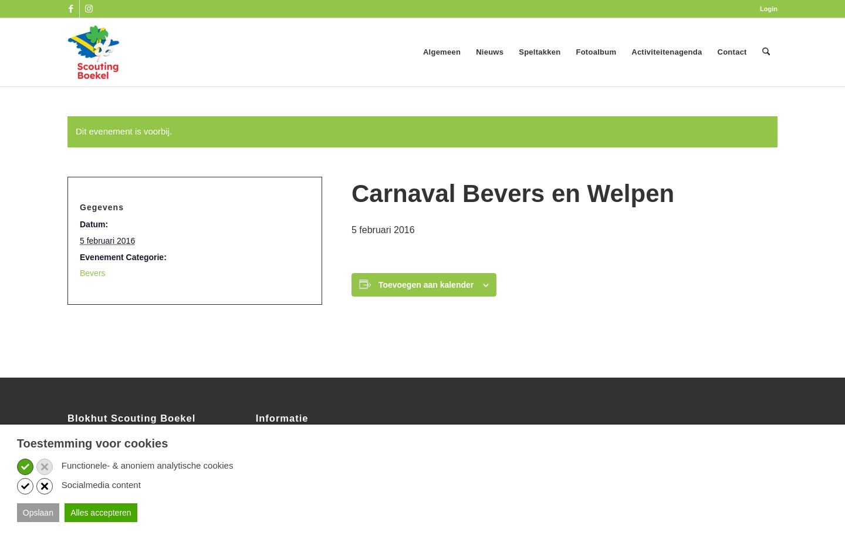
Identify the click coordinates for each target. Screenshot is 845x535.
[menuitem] (766, 9)
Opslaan (38, 512)
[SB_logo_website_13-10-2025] (93, 52)
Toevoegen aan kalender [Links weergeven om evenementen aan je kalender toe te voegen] (426, 285)
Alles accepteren (100, 512)
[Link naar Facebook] (70, 9)
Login (769, 8)
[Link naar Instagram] (88, 9)
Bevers (93, 273)
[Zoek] (766, 52)
